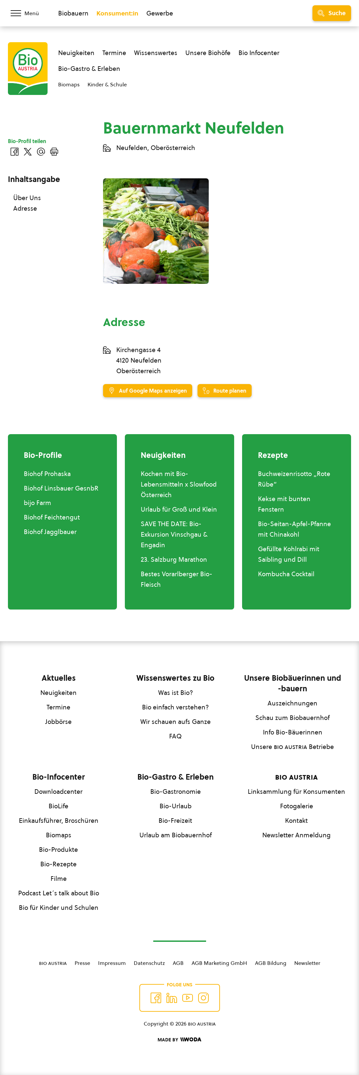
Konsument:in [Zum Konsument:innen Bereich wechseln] (117, 13)
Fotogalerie (296, 806)
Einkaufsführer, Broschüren (58, 820)
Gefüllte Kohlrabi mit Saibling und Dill (288, 554)
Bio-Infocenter (58, 777)
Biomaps (69, 84)
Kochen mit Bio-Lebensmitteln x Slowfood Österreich (179, 484)
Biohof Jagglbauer (50, 531)
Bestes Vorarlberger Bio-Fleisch (176, 579)
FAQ (175, 736)
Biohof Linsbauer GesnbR (61, 488)
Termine (114, 52)
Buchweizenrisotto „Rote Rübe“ (294, 479)
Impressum (112, 963)
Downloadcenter (58, 791)
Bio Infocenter (258, 52)
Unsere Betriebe (292, 746)
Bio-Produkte (58, 849)
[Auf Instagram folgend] (203, 998)
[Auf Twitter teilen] (27, 151)
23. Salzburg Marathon (174, 559)
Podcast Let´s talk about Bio (58, 893)
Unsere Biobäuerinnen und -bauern (292, 683)
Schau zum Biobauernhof (292, 717)
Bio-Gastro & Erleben (89, 68)
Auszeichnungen (292, 703)
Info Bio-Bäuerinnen (292, 732)
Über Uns (27, 198)
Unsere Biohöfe (208, 52)
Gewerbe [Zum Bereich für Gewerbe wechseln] (159, 13)
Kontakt (296, 820)
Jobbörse (58, 721)
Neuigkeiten (76, 52)
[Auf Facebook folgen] (156, 998)
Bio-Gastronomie (175, 791)
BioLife (58, 806)
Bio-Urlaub (176, 806)
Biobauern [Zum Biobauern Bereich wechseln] (73, 13)
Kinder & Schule (107, 84)
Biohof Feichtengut (52, 517)
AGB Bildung (270, 963)
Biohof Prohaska (47, 473)
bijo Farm (37, 502)
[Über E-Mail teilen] (41, 151)
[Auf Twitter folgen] (172, 998)
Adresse (25, 208)
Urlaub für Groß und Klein (179, 509)
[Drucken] (54, 151)
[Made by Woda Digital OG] (179, 1039)
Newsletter (307, 963)
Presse (82, 963)
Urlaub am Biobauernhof (175, 835)
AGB (178, 963)
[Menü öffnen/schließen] (29, 13)
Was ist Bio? (175, 692)
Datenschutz (149, 963)
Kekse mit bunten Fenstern (284, 504)
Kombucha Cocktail (286, 574)
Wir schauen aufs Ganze (175, 721)
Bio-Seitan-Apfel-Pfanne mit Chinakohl (294, 529)
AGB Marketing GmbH (219, 963)
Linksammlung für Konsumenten (296, 791)
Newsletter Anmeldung (296, 835)
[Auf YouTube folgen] (188, 998)
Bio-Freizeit (175, 820)
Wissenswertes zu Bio (175, 678)
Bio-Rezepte (58, 864)
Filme (59, 878)
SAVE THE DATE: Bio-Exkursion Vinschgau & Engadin (174, 534)
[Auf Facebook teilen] (14, 151)
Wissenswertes (155, 52)
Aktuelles (59, 678)
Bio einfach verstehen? (175, 707)
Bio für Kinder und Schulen (58, 907)
